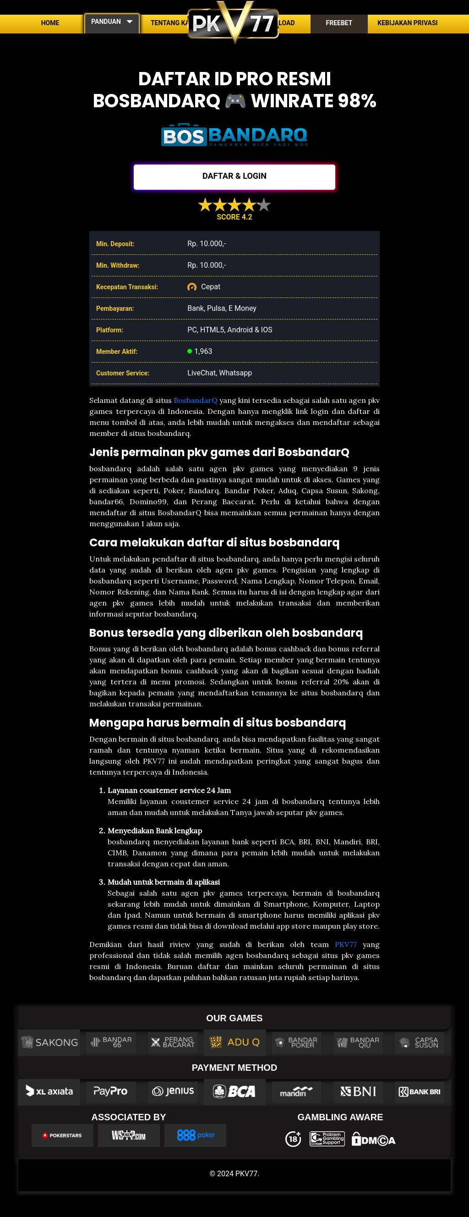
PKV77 (346, 944)
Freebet (339, 23)
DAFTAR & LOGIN (234, 176)
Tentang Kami (174, 23)
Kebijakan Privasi (407, 23)
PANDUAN (106, 21)
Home (50, 23)
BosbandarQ (196, 400)
